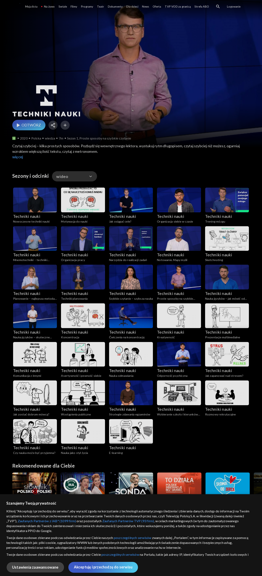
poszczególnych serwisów (132, 538)
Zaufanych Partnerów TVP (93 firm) (128, 521)
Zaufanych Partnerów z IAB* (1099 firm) (47, 521)
